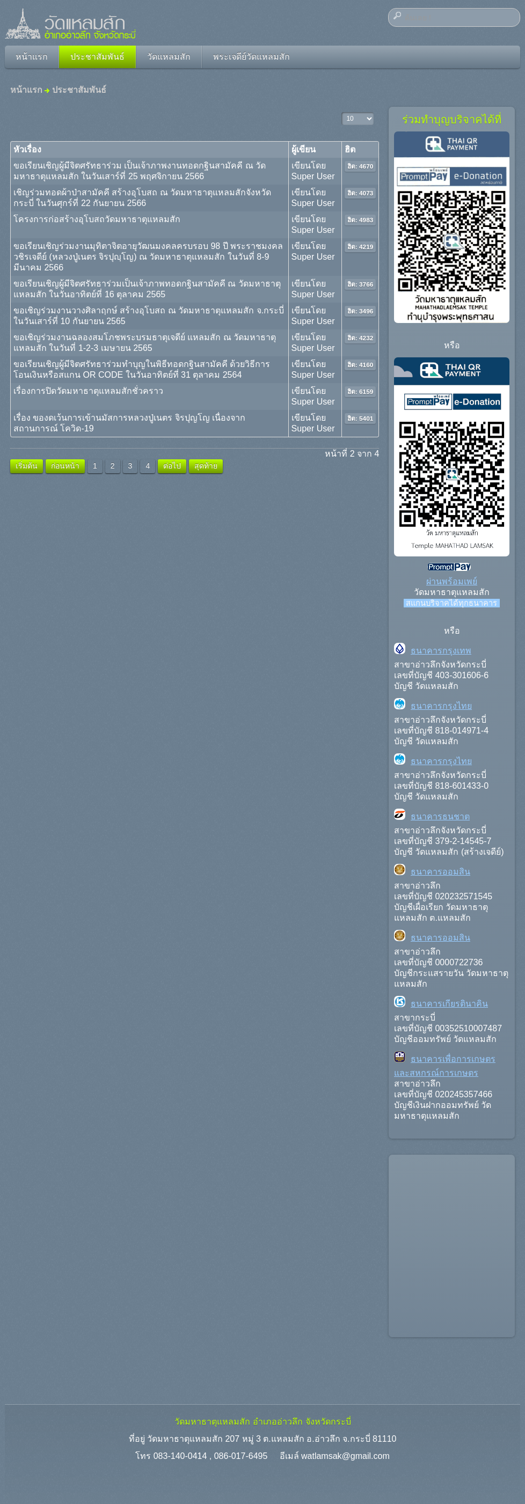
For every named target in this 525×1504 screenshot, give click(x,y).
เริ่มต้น (27, 465)
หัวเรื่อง (27, 149)
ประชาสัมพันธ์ (97, 57)
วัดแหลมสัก (169, 57)
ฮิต (350, 149)
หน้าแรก (32, 57)
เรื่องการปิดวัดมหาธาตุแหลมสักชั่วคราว (88, 390)
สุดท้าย (205, 465)
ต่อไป (172, 465)
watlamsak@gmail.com (345, 1456)
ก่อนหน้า (65, 465)
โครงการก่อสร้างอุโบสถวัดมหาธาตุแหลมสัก (96, 219)
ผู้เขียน (303, 149)
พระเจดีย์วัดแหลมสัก (251, 57)
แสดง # (341, 112)
